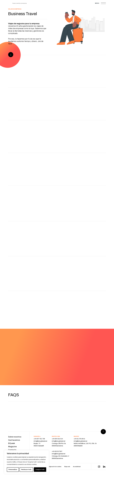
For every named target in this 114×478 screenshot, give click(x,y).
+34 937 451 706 (39, 439)
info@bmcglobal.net (40, 441)
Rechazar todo (26, 469)
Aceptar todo (40, 469)
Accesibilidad (77, 466)
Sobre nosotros (14, 437)
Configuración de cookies (54, 466)
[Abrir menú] (103, 3)
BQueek (11, 443)
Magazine (12, 447)
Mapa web (67, 466)
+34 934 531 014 (57, 439)
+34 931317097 (57, 451)
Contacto (12, 450)
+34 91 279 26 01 (79, 439)
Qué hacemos (14, 440)
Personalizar (12, 469)
